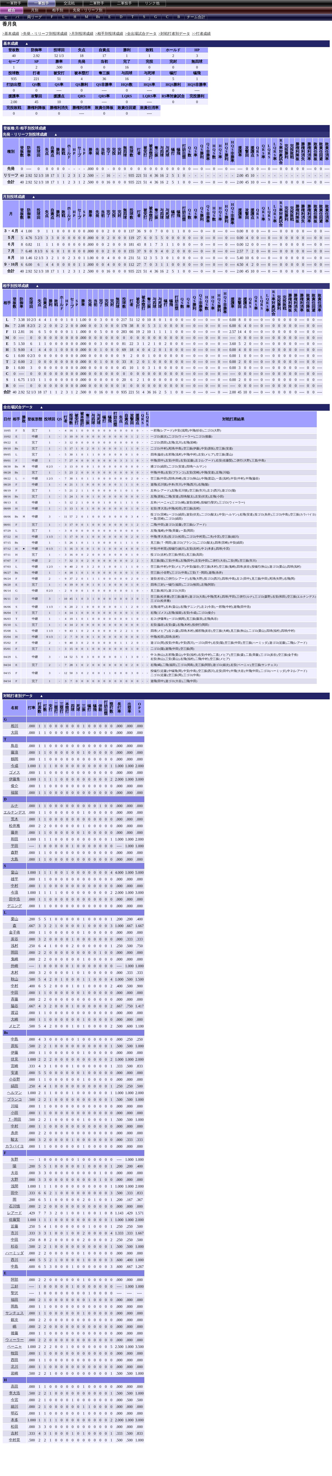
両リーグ (34, 17)
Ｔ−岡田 (14, 1119)
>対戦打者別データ (174, 34)
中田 (14, 992)
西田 (14, 1360)
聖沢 (14, 1293)
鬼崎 (14, 959)
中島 (14, 1039)
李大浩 (14, 1393)
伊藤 (14, 1052)
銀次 (14, 1320)
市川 (14, 1233)
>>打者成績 (201, 34)
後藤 (14, 1333)
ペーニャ (14, 1346)
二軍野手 (96, 3)
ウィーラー (14, 1340)
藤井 (14, 832)
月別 (34, 10)
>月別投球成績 (81, 34)
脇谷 (14, 1006)
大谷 (14, 1173)
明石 (14, 1413)
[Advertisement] (76, 1463)
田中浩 (14, 899)
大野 (14, 1179)
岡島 (14, 1306)
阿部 (14, 1279)
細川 (14, 1406)
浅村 (14, 946)
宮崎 (14, 1066)
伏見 (14, 1059)
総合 (11, 10)
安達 (14, 1073)
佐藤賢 (14, 1220)
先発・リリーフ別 (87, 10)
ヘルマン (14, 1093)
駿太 (14, 1139)
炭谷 (14, 939)
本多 (14, 1420)
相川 (14, 726)
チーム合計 (196, 17)
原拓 (14, 1046)
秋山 (14, 979)
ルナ (14, 806)
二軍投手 (124, 3)
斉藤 (14, 999)
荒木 (14, 819)
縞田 (14, 1086)
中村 (14, 886)
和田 (14, 839)
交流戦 (69, 3)
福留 (14, 792)
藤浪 (14, 752)
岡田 (14, 952)
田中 (14, 1193)
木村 (14, 972)
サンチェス (14, 1313)
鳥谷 (14, 746)
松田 (14, 1426)
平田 (14, 846)
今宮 (14, 1400)
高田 (14, 1386)
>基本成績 (10, 34)
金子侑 (14, 932)
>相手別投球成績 (109, 34)
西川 (14, 1260)
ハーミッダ (14, 1253)
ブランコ (14, 1099)
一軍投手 (41, 3)
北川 (14, 1366)
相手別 (57, 10)
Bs (98, 17)
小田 (14, 1113)
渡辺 (14, 1013)
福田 (14, 1300)
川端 (14, 1106)
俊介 (14, 786)
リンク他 (152, 3)
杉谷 (14, 1246)
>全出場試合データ (141, 34)
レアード (14, 1213)
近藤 (14, 1226)
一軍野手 (13, 3)
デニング (14, 906)
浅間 (14, 1186)
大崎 (14, 1019)
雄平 (14, 879)
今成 (14, 766)
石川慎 (14, 1206)
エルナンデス (14, 812)
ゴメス (14, 772)
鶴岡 (14, 759)
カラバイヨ (14, 1146)
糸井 (14, 1133)
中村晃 (14, 1440)
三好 (14, 1286)
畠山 (14, 872)
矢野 (14, 1159)
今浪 (14, 892)
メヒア (14, 1026)
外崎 (14, 966)
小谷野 (14, 1079)
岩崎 (14, 1373)
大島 (14, 859)
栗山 (14, 919)
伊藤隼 (14, 779)
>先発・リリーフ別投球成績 (44, 34)
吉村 (14, 1433)
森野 (14, 852)
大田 (14, 732)
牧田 (14, 1353)
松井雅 (14, 826)
